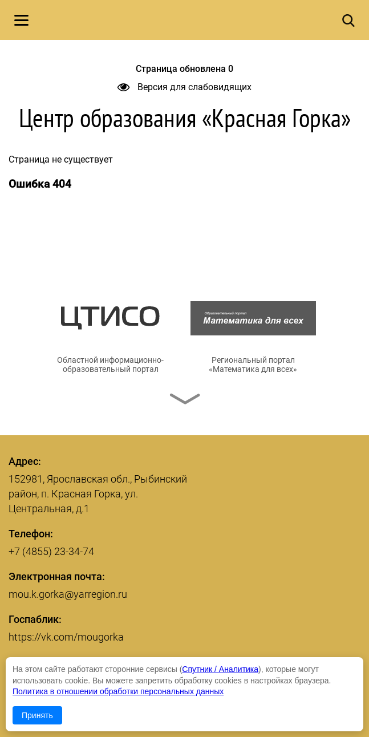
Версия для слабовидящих (184, 87)
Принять (37, 715)
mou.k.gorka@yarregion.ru (68, 594)
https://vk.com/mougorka (66, 637)
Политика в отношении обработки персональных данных (118, 691)
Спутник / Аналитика (220, 669)
